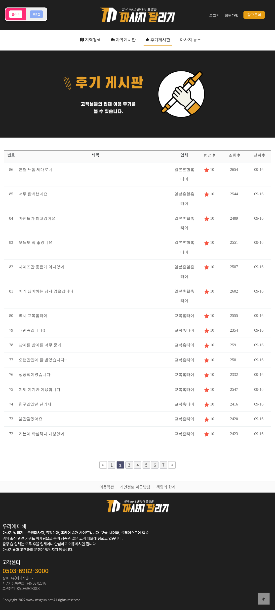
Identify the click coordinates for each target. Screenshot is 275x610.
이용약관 (106, 487)
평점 (209, 155)
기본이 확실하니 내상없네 (41, 434)
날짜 (259, 155)
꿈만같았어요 (30, 419)
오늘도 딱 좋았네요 (35, 242)
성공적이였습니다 (34, 374)
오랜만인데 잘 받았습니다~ (43, 360)
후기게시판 (158, 40)
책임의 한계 (166, 487)
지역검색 (90, 40)
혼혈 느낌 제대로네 (35, 169)
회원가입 (231, 15)
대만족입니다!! (32, 330)
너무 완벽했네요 (33, 194)
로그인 (214, 15)
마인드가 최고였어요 (37, 218)
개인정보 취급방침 (135, 487)
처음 (103, 465)
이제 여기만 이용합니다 (39, 389)
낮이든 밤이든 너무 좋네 (40, 345)
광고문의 (254, 15)
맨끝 (172, 465)
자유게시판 (123, 40)
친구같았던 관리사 (35, 404)
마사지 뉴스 (190, 40)
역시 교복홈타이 (33, 315)
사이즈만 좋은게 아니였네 (41, 267)
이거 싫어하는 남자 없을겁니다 (46, 291)
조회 (234, 155)
